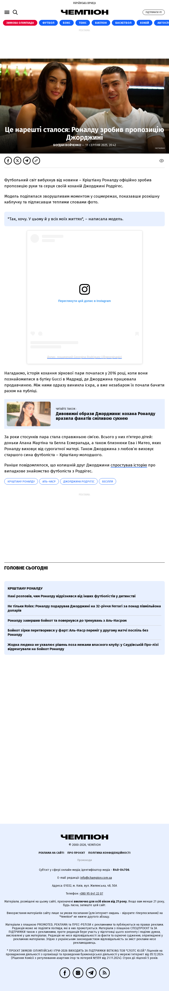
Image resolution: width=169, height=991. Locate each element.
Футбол (48, 22)
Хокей (144, 22)
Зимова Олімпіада (20, 22)
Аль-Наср (49, 481)
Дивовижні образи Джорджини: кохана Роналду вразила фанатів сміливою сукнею (105, 416)
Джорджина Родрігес (78, 481)
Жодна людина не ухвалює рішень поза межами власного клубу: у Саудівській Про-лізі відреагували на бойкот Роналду (83, 646)
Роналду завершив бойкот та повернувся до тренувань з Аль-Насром (67, 620)
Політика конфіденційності (109, 852)
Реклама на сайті (51, 852)
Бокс (66, 22)
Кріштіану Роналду (21, 481)
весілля (107, 481)
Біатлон (101, 22)
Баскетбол (123, 22)
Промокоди (84, 860)
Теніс (83, 22)
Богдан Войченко (67, 145)
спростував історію (129, 465)
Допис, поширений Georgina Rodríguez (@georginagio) (84, 357)
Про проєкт (76, 852)
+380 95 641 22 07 (91, 893)
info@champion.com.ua (96, 878)
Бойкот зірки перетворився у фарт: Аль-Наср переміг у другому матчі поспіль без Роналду (78, 632)
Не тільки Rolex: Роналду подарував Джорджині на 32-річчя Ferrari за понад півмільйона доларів (84, 608)
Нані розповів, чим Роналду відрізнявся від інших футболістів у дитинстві (72, 596)
